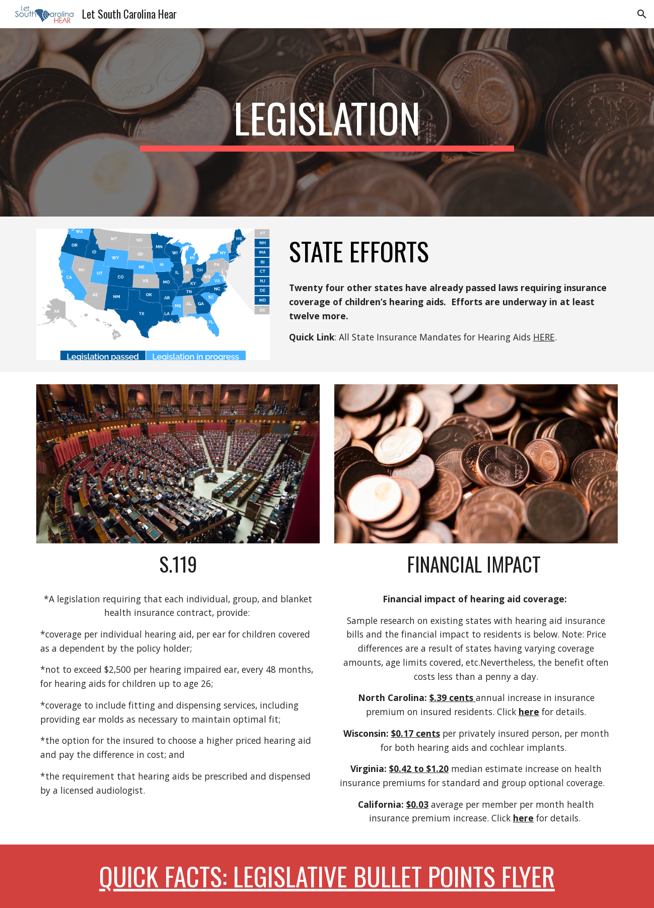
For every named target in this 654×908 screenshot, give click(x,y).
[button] (642, 14)
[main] (327, 122)
